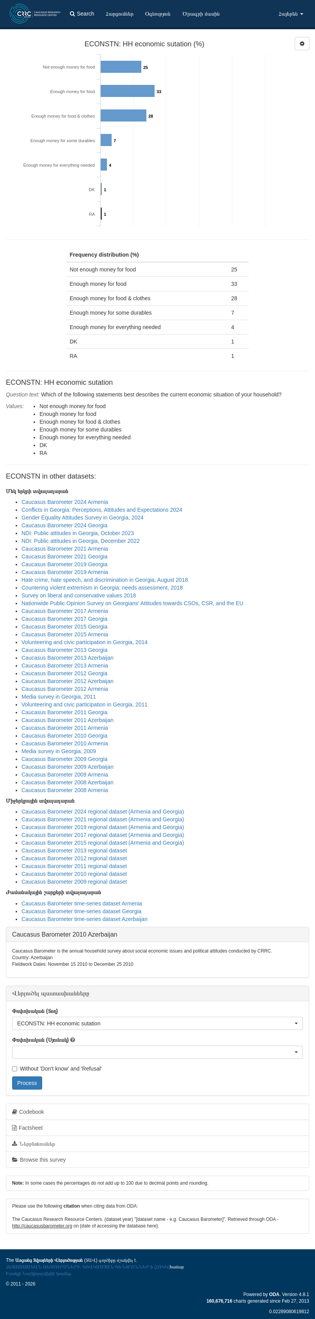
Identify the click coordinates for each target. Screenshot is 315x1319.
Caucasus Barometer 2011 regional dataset (74, 866)
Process (27, 1083)
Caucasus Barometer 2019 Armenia (64, 572)
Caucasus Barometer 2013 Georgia (64, 650)
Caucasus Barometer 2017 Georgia (64, 619)
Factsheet (27, 1128)
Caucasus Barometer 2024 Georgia (64, 525)
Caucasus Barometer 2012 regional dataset (74, 858)
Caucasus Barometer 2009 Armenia (64, 774)
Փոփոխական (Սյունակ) (40, 1040)
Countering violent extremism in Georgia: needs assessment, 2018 (102, 588)
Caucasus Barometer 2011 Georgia (64, 712)
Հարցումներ (119, 14)
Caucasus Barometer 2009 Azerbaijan (67, 767)
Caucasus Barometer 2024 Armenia (64, 502)
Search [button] (82, 14)
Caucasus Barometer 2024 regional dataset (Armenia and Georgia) (102, 811)
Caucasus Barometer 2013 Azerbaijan (67, 658)
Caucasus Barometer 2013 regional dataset (74, 850)
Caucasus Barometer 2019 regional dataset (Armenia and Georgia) (102, 827)
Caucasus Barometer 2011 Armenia (64, 728)
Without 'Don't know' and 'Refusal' (56, 1068)
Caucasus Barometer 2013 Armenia (64, 665)
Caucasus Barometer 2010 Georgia (64, 736)
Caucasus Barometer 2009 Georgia (64, 759)
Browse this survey (39, 1160)
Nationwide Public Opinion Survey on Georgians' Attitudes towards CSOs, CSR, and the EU (132, 603)
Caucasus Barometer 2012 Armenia (64, 689)
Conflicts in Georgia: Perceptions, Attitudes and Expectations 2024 (101, 510)
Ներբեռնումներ (33, 1144)
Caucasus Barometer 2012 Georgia (64, 673)
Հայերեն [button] (291, 14)
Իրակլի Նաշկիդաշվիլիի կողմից (38, 1273)
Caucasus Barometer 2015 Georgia (64, 626)
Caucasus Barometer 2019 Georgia (64, 564)
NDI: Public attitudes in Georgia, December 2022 (80, 541)
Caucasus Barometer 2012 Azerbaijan (67, 681)
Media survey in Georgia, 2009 (58, 751)
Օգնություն (158, 14)
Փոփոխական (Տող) (35, 1011)
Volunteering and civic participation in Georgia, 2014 (84, 642)
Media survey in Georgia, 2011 (58, 697)
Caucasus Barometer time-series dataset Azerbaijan (84, 919)
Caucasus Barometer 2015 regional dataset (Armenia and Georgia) (102, 843)
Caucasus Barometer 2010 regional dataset (74, 874)
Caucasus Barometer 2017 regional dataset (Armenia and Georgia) (102, 835)
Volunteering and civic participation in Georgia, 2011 (84, 704)
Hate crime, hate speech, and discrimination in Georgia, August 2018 (104, 580)
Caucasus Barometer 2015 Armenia (64, 634)
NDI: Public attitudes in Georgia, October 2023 (77, 533)
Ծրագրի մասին (201, 14)
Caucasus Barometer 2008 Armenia (64, 790)
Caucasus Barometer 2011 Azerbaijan (67, 720)
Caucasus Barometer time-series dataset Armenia (81, 903)
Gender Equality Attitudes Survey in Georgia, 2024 (82, 517)
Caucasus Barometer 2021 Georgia (64, 556)
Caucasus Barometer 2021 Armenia (64, 549)
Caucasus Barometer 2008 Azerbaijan (67, 782)
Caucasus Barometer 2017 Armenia (64, 611)
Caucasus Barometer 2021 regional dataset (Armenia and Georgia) (102, 819)
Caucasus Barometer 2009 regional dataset (74, 882)
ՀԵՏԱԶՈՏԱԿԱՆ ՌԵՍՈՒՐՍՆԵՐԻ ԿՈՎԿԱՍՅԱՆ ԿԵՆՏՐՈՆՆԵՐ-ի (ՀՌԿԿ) (88, 1267)
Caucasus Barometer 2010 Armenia (64, 743)
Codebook (28, 1112)
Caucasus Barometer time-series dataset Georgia (81, 911)
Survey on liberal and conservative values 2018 (78, 595)
